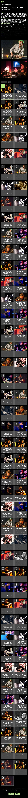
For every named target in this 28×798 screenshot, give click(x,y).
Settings (11, 793)
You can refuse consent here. (14, 796)
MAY (2, 82)
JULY (9, 82)
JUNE (6, 82)
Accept (17, 793)
